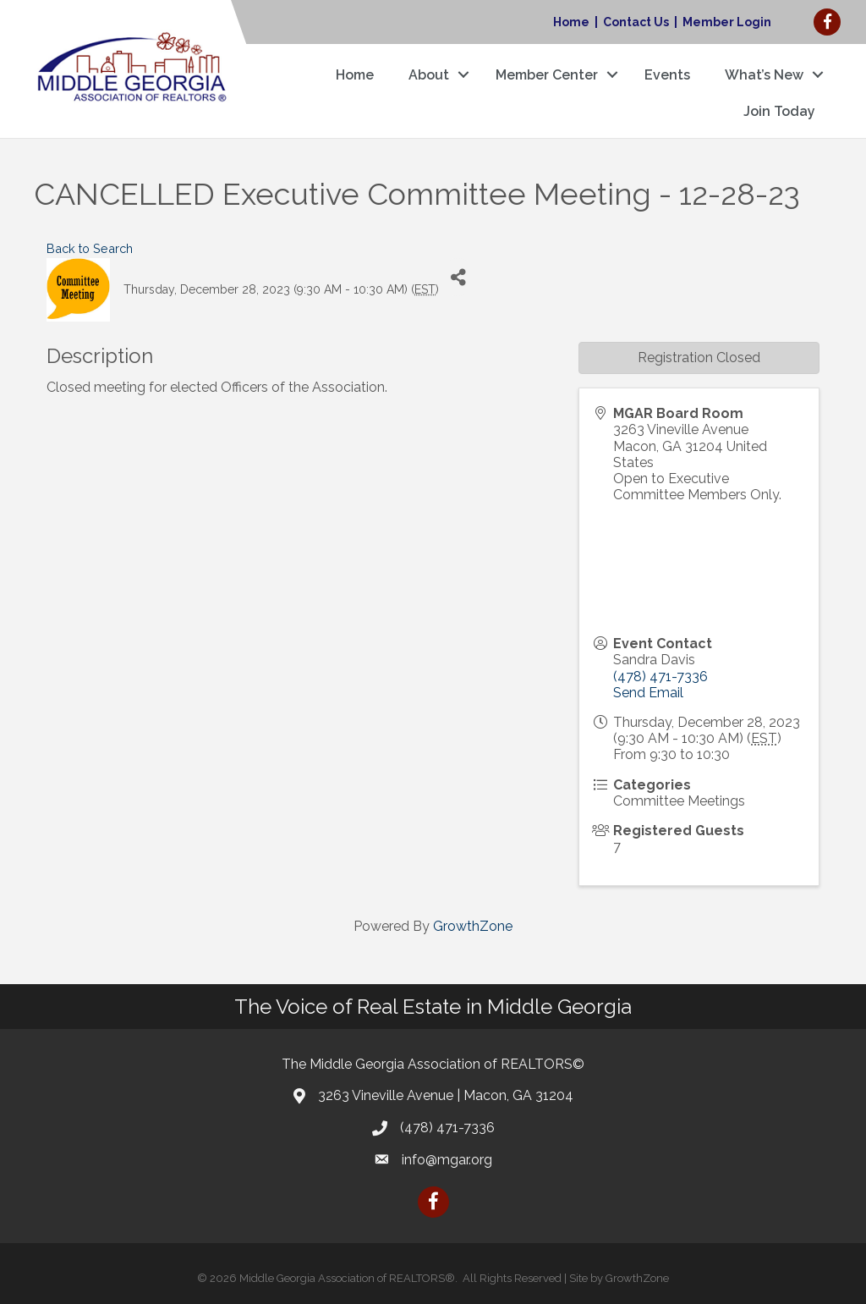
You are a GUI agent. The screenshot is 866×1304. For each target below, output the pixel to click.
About (428, 75)
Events (667, 75)
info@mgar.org (447, 1160)
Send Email (648, 693)
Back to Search (90, 248)
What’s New (764, 75)
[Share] (458, 277)
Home (571, 22)
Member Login (726, 22)
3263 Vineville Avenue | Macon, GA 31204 (445, 1095)
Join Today (779, 111)
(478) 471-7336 (660, 677)
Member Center (547, 75)
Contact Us (636, 22)
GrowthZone (472, 926)
